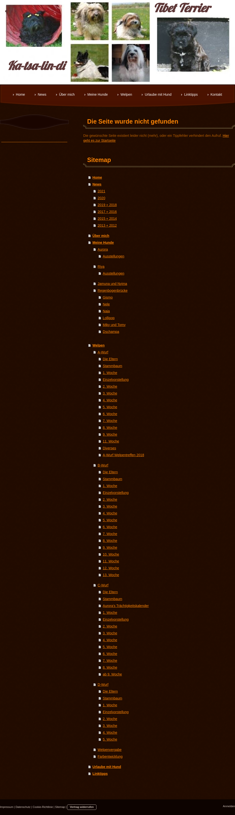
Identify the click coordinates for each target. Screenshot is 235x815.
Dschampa (111, 332)
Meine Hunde (103, 242)
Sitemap (60, 806)
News (97, 184)
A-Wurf (103, 352)
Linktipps (100, 774)
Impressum (6, 806)
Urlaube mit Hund (107, 767)
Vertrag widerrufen (82, 806)
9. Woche (110, 434)
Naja (106, 311)
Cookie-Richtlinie (43, 806)
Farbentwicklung (110, 756)
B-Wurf (103, 465)
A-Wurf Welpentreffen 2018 (123, 455)
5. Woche (110, 407)
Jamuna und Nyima (112, 284)
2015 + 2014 (107, 219)
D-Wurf (103, 685)
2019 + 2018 (107, 205)
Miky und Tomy (114, 325)
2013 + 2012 (107, 225)
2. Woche (110, 386)
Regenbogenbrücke (113, 290)
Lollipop (109, 318)
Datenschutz (22, 806)
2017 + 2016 (107, 212)
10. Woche (111, 554)
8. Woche (110, 428)
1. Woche (110, 373)
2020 (101, 198)
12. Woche (111, 568)
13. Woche (111, 575)
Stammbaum (112, 366)
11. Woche (111, 441)
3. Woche (110, 393)
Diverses (109, 448)
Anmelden (229, 806)
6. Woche (110, 414)
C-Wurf (103, 585)
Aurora (103, 249)
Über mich (101, 236)
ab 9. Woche (112, 674)
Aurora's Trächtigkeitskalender (126, 606)
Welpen (99, 345)
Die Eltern (110, 359)
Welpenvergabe (110, 750)
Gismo (108, 297)
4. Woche (110, 400)
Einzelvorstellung (116, 380)
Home (97, 177)
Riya (101, 266)
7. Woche (110, 421)
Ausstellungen (113, 256)
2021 (101, 191)
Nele (106, 304)
